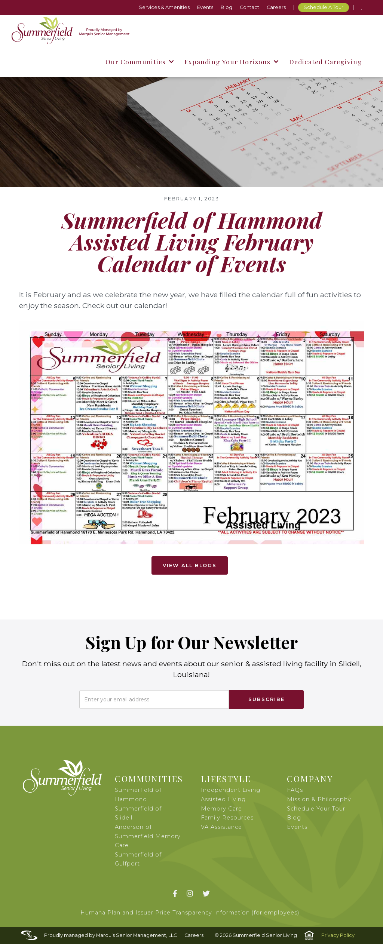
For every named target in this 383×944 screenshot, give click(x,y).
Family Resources (227, 817)
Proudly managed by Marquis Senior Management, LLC (110, 935)
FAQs (295, 790)
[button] (139, 61)
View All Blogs (190, 565)
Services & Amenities (164, 7)
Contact (249, 7)
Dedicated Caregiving (325, 61)
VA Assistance (221, 827)
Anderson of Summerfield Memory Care (148, 836)
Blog (226, 7)
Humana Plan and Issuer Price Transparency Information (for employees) (190, 912)
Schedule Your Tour (316, 808)
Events (205, 7)
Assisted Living (223, 799)
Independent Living (230, 790)
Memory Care (221, 808)
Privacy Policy (338, 935)
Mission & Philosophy (319, 799)
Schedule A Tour (323, 7)
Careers (276, 7)
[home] (70, 30)
